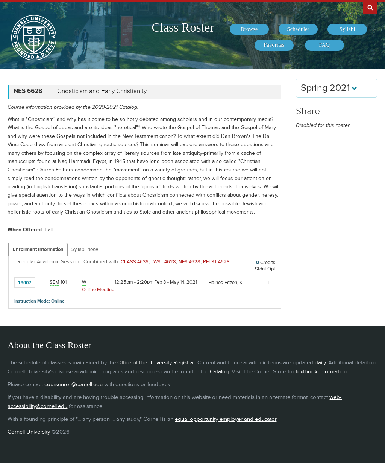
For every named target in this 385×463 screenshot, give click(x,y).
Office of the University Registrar (156, 362)
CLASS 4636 (135, 262)
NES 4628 (189, 262)
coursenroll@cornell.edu (73, 384)
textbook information (321, 371)
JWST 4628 (163, 262)
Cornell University (29, 431)
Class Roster (183, 27)
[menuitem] (249, 29)
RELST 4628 (216, 262)
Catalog (219, 371)
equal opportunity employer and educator (225, 419)
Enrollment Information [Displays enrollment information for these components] (38, 249)
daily (320, 362)
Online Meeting (98, 290)
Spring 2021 (329, 88)
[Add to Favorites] (42, 282)
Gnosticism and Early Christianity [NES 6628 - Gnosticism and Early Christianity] (102, 91)
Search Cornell (370, 7)
